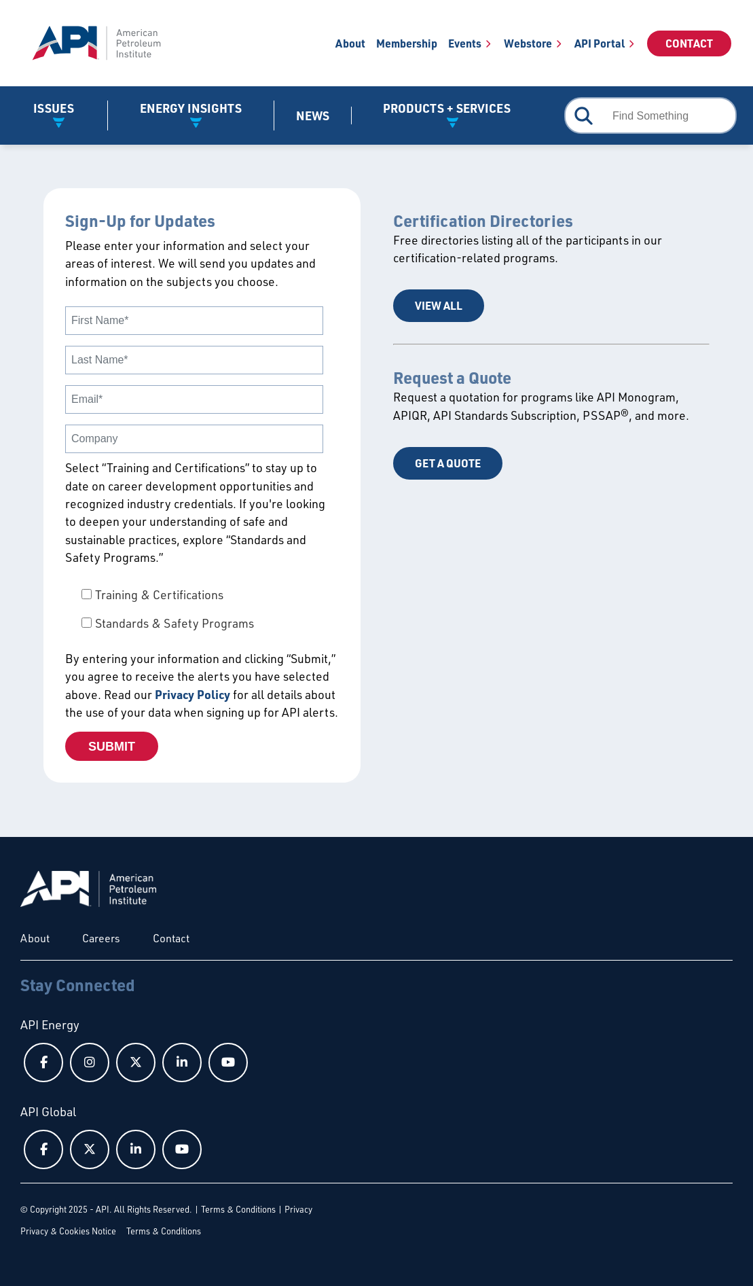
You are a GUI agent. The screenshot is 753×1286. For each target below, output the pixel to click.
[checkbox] (202, 609)
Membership (406, 43)
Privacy (298, 1209)
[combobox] (650, 115)
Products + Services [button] (447, 108)
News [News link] (312, 115)
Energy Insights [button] (191, 108)
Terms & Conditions (238, 1209)
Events (464, 43)
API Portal (599, 43)
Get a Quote (448, 463)
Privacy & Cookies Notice (68, 1231)
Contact (689, 43)
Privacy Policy (192, 694)
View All (438, 305)
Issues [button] (53, 108)
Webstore (528, 43)
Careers (101, 938)
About (350, 43)
